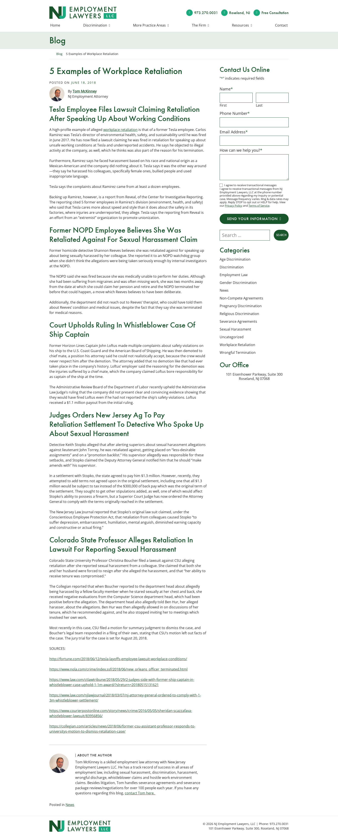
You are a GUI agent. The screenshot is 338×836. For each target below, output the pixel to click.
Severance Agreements (238, 321)
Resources (240, 25)
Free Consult (275, 12)
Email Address (234, 131)
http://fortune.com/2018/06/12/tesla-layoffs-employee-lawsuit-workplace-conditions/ (118, 659)
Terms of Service (259, 206)
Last (259, 105)
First (223, 105)
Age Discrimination (235, 259)
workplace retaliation (120, 129)
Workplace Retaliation (237, 344)
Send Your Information (252, 218)
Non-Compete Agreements (241, 298)
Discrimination (95, 25)
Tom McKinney (85, 91)
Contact (281, 25)
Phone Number (235, 113)
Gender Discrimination (238, 282)
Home (55, 25)
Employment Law (233, 274)
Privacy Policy (233, 206)
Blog (59, 54)
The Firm (199, 25)
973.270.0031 (206, 12)
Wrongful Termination (238, 352)
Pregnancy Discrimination (241, 306)
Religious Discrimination (239, 313)
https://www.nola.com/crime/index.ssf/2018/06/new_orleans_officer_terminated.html (118, 669)
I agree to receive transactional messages (250, 185)
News (70, 804)
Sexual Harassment (235, 329)
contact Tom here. (140, 793)
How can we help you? (241, 150)
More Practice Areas (149, 25)
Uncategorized (232, 337)
